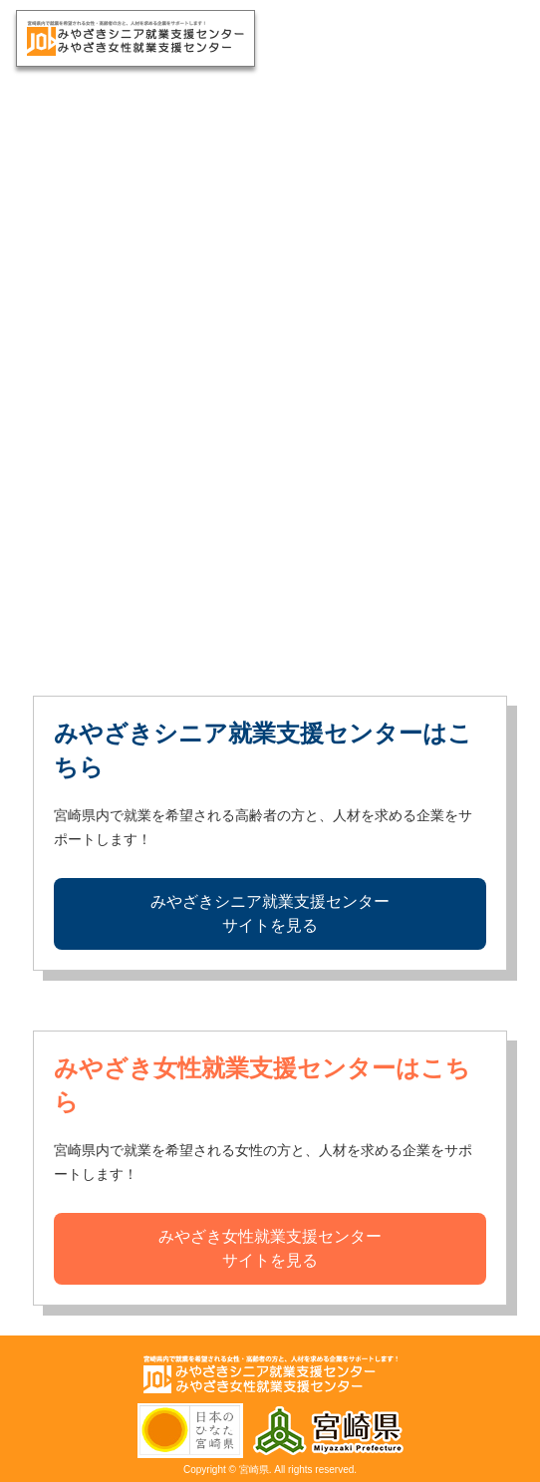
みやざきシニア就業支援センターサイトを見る (270, 913)
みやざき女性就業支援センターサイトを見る (270, 1248)
